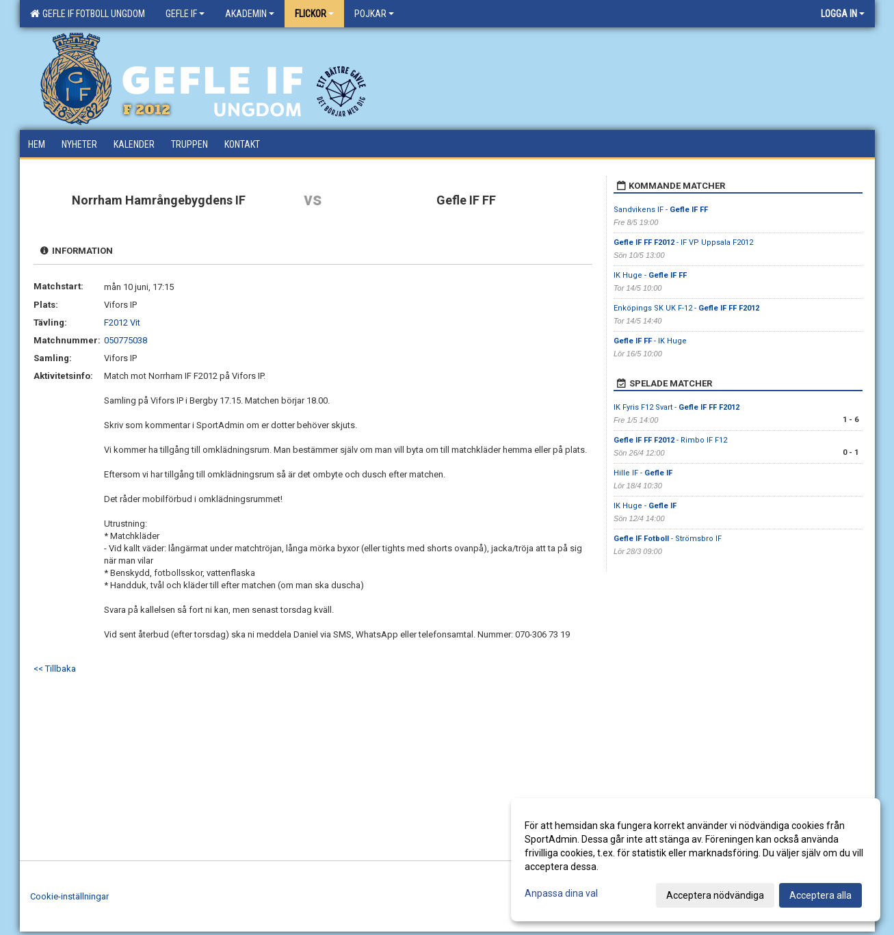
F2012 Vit (122, 322)
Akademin (249, 13)
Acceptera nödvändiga (715, 895)
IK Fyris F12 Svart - (676, 407)
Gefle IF (185, 13)
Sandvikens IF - (661, 209)
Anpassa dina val (561, 893)
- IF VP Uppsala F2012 (683, 242)
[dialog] (695, 859)
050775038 (125, 340)
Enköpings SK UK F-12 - (686, 308)
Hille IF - (643, 473)
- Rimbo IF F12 (670, 440)
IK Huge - (650, 275)
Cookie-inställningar (69, 896)
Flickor (314, 13)
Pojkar (374, 13)
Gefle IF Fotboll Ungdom (87, 13)
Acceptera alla (820, 895)
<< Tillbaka (55, 668)
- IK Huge (650, 341)
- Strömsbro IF (668, 538)
